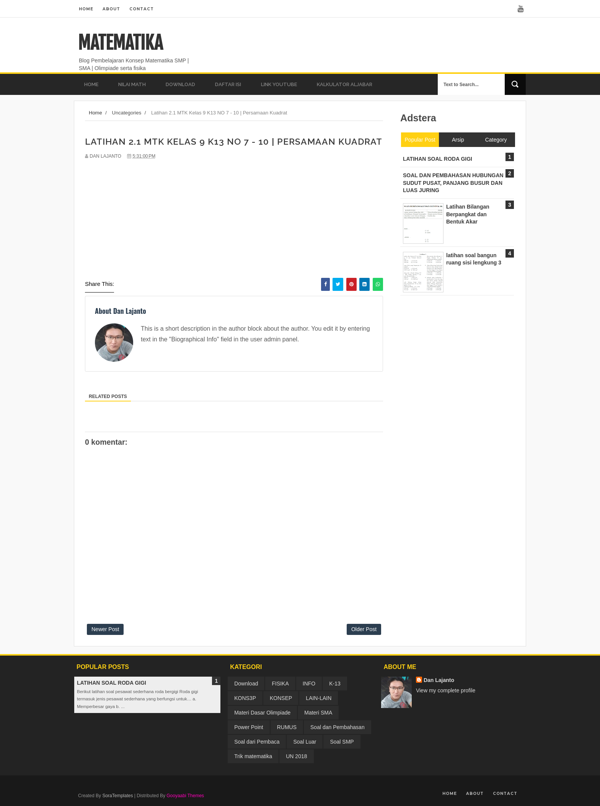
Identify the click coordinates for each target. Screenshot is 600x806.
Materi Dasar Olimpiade (262, 713)
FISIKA (280, 683)
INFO (309, 683)
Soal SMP (342, 742)
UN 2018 (296, 756)
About (111, 9)
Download (246, 683)
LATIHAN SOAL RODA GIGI (111, 683)
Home (86, 9)
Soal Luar (304, 742)
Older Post (364, 629)
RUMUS (287, 727)
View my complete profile (445, 690)
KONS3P (245, 698)
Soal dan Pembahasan (337, 727)
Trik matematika (253, 756)
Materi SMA (318, 713)
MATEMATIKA (120, 42)
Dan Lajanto (439, 680)
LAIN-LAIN (318, 698)
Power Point (248, 727)
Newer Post (105, 629)
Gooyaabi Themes (185, 795)
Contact (141, 9)
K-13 (335, 683)
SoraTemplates (117, 795)
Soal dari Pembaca (256, 742)
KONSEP (281, 698)
